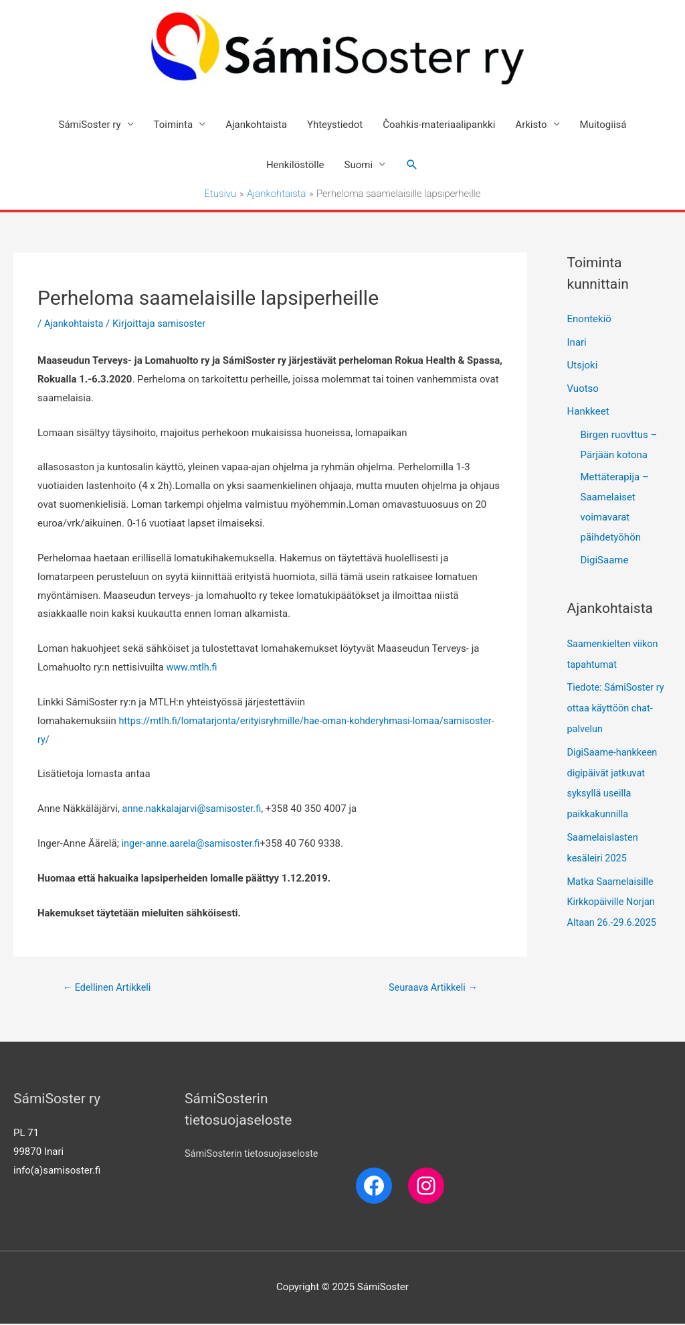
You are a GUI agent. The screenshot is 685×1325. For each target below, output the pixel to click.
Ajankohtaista (256, 125)
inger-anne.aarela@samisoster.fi (194, 844)
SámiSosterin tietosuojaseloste (254, 1155)
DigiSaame (605, 558)
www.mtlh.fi (192, 668)
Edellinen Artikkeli (109, 989)
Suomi (359, 165)
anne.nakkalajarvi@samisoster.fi (194, 809)
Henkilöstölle (295, 165)
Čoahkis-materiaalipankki (439, 125)
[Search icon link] (412, 165)
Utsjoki (582, 365)
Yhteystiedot (335, 125)
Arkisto (531, 125)
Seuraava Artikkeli (431, 989)
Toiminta (173, 125)
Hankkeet (588, 410)
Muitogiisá (603, 125)
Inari (577, 342)
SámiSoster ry (90, 125)
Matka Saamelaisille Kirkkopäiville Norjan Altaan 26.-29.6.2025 (613, 893)
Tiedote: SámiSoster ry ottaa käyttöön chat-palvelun (617, 705)
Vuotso (583, 387)
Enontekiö (589, 319)
